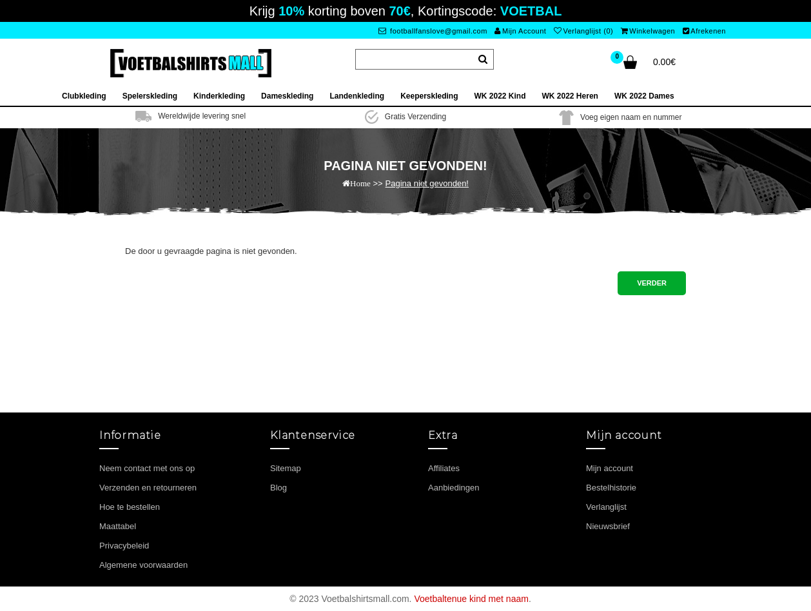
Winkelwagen (648, 31)
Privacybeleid (124, 545)
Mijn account (609, 468)
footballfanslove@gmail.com (432, 31)
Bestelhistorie (611, 487)
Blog (278, 487)
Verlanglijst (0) (583, 31)
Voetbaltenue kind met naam (471, 599)
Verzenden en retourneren (148, 487)
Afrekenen (704, 31)
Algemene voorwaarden (143, 565)
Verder (652, 283)
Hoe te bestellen (129, 507)
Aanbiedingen (454, 487)
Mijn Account (520, 31)
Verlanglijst (606, 507)
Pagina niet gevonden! (427, 183)
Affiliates (444, 468)
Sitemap (285, 468)
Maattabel (117, 526)
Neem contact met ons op (147, 468)
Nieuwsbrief (608, 526)
